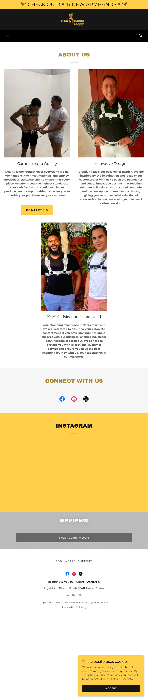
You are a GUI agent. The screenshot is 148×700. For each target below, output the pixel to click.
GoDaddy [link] (81, 607)
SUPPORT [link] (85, 561)
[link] (74, 19)
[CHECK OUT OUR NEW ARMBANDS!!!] (74, 4)
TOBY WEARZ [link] (65, 561)
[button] (7, 35)
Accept (111, 688)
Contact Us (37, 210)
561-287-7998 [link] (74, 594)
